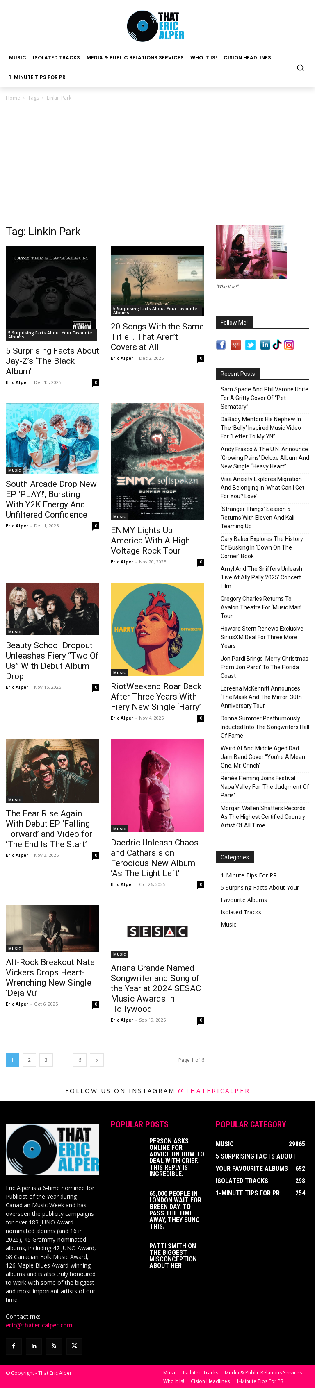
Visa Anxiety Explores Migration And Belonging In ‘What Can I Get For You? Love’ (262, 488)
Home (13, 97)
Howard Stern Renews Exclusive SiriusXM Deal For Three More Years (262, 637)
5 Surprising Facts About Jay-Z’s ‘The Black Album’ (52, 361)
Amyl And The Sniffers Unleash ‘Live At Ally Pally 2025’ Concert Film (261, 577)
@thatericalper (214, 1090)
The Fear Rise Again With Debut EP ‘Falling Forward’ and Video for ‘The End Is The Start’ (49, 829)
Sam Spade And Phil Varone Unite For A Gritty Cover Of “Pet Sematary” (264, 398)
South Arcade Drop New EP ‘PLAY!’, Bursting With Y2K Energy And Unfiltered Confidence (51, 499)
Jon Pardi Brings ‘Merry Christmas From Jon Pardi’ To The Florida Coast (264, 667)
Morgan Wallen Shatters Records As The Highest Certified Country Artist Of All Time (263, 817)
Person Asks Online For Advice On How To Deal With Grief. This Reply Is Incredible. (176, 1157)
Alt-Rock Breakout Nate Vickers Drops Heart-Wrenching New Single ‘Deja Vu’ (50, 977)
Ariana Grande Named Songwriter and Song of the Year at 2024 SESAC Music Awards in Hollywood (156, 988)
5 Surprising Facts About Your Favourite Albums (50, 335)
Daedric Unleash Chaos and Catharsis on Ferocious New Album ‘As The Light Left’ (155, 858)
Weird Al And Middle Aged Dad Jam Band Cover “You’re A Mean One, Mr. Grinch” (263, 757)
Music (14, 470)
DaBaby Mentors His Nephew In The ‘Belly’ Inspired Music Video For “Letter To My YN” (261, 428)
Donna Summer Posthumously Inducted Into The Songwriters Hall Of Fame (265, 727)
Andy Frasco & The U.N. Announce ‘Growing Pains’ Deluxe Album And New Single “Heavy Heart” (265, 458)
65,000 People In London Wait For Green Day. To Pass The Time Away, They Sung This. (175, 1210)
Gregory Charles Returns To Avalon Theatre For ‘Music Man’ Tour (261, 607)
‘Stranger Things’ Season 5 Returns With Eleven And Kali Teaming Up (257, 517)
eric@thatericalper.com (39, 1325)
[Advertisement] (157, 164)
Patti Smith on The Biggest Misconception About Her (173, 1256)
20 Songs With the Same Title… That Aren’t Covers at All (157, 337)
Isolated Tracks (241, 912)
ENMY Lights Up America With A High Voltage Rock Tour (150, 540)
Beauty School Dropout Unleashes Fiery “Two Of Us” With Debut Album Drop (52, 661)
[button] (300, 67)
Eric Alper (17, 382)
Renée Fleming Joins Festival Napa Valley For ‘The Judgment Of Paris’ (265, 787)
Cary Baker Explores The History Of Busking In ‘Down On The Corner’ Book (262, 547)
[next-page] (97, 1060)
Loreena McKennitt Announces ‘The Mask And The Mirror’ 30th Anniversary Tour (261, 697)
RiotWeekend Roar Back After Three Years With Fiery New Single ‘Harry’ (156, 697)
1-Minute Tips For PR (249, 875)
